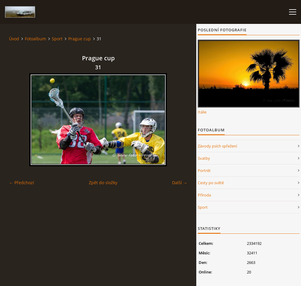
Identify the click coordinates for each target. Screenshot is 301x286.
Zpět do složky (103, 182)
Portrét (204, 170)
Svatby (204, 158)
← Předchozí (21, 182)
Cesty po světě (211, 182)
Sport (57, 38)
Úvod (14, 38)
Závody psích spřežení (217, 146)
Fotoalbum (35, 38)
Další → (179, 182)
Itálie (202, 112)
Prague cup (79, 38)
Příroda (204, 195)
